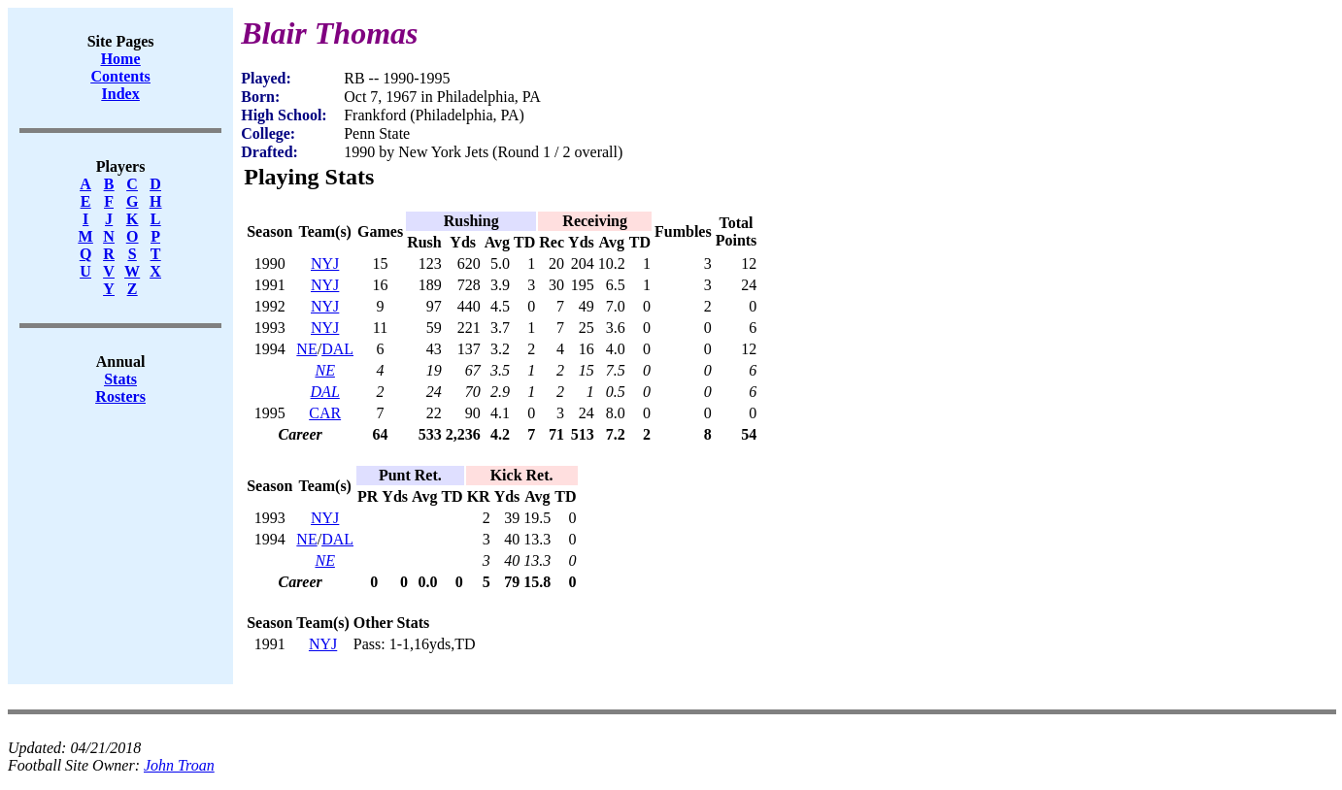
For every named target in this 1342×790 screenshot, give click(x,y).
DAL (337, 349)
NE (306, 349)
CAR (325, 413)
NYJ (325, 263)
